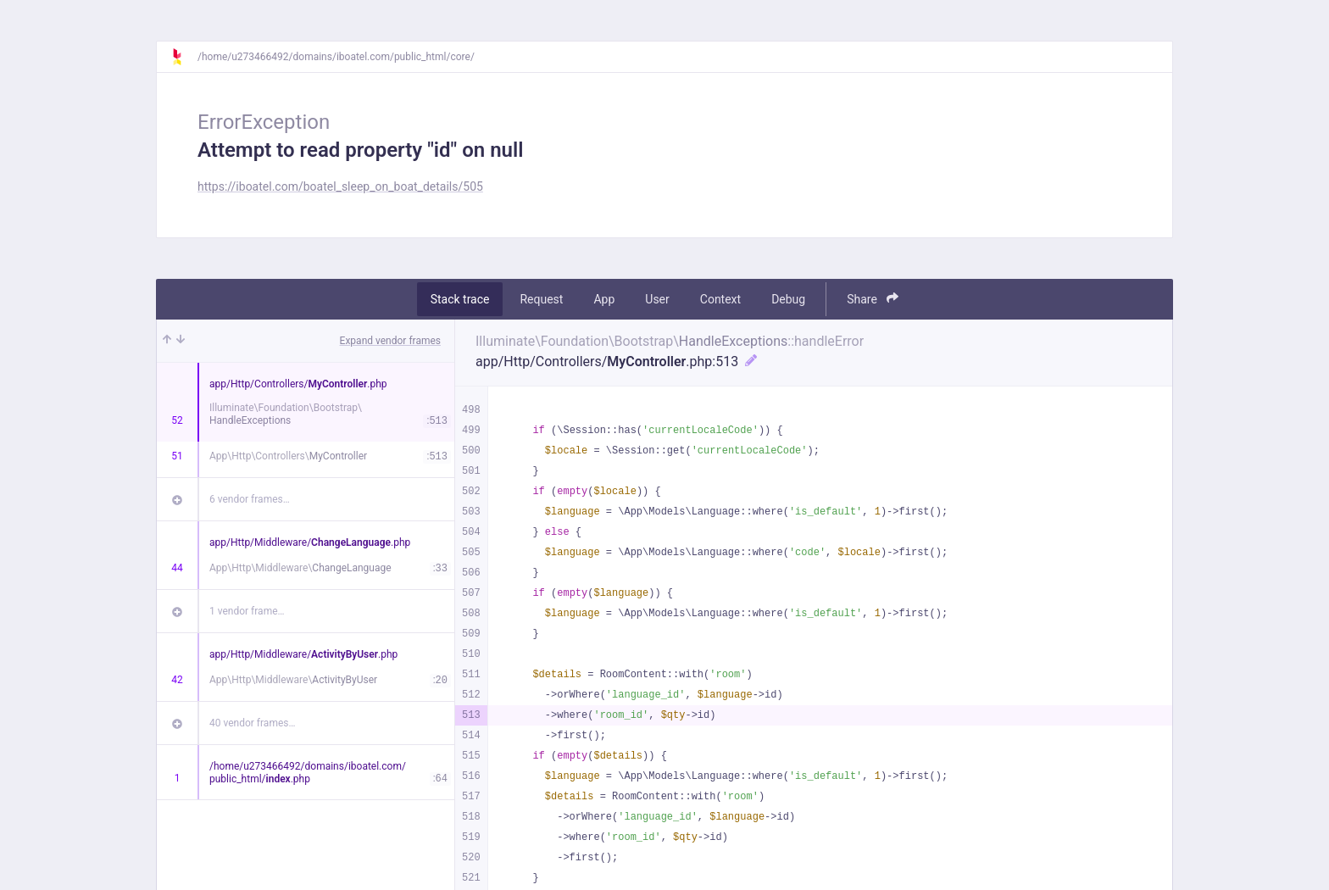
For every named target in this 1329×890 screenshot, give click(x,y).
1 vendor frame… (247, 611)
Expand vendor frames (390, 341)
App (603, 299)
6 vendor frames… (249, 499)
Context (720, 299)
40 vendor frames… (252, 723)
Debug (788, 299)
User (657, 299)
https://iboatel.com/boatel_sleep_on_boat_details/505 (340, 186)
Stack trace (460, 299)
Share (872, 299)
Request (541, 299)
